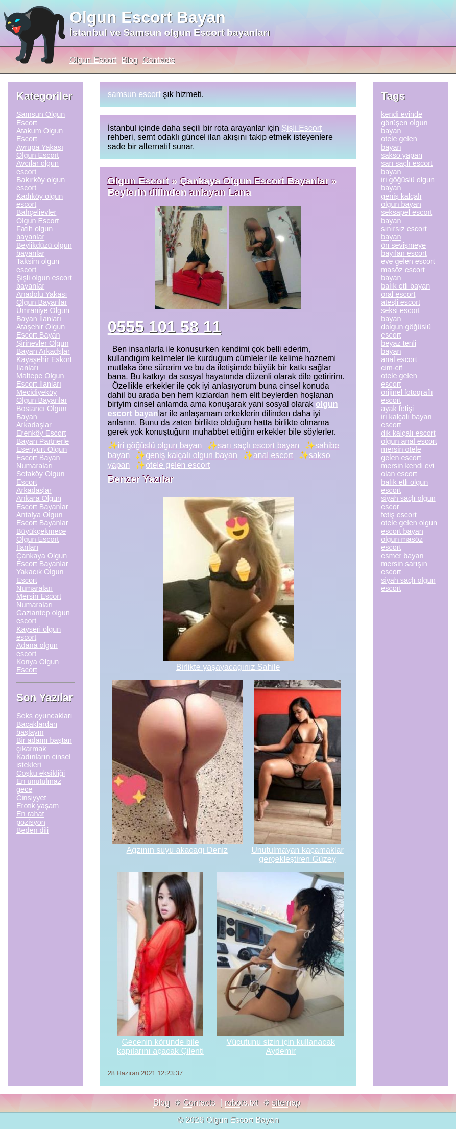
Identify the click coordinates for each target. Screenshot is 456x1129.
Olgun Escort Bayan (147, 17)
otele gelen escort (178, 465)
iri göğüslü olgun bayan (160, 445)
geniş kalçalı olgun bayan (191, 455)
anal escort (273, 455)
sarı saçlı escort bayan (258, 445)
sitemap (286, 1102)
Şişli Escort (301, 128)
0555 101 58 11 (164, 327)
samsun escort (134, 94)
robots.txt (241, 1102)
